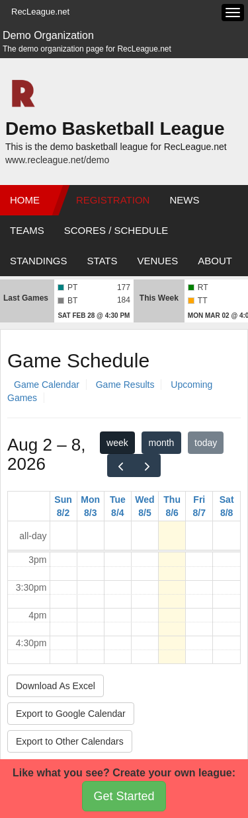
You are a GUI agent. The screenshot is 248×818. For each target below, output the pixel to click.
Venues (158, 260)
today (205, 442)
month (161, 442)
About (215, 260)
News (184, 199)
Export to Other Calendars (70, 741)
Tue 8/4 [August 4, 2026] (118, 506)
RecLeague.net (40, 12)
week (117, 442)
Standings (38, 260)
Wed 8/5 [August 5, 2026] (144, 506)
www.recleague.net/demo (57, 160)
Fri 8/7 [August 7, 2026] (199, 506)
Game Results (125, 384)
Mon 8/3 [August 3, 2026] (90, 506)
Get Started (123, 796)
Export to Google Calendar (71, 713)
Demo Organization (48, 35)
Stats (102, 260)
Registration (112, 199)
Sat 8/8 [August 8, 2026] (227, 506)
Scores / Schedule (116, 230)
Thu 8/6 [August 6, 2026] (172, 506)
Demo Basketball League (114, 128)
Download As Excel (55, 686)
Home (25, 199)
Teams (27, 230)
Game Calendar (46, 384)
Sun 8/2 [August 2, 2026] (62, 506)
